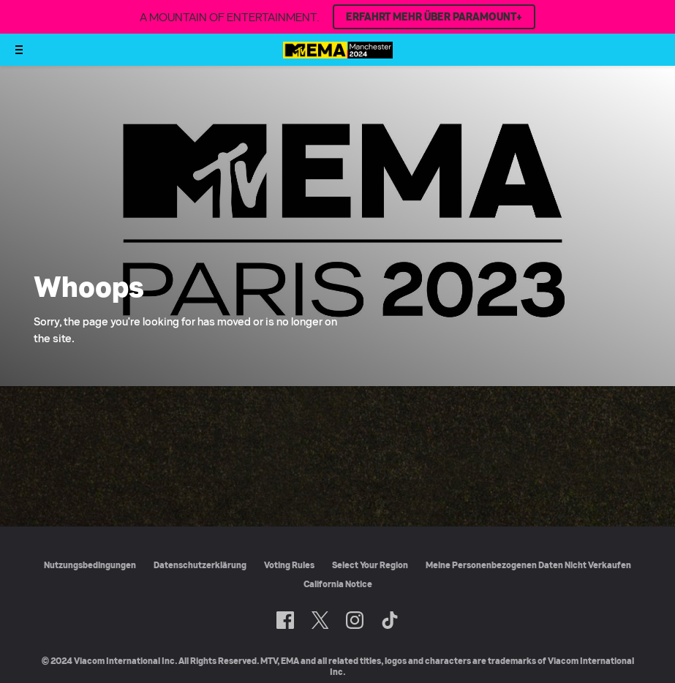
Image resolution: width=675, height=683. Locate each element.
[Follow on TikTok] (390, 620)
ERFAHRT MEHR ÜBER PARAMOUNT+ (434, 17)
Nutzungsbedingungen (90, 564)
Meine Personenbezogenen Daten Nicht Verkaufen (528, 564)
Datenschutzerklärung (200, 564)
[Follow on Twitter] (320, 620)
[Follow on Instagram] (354, 620)
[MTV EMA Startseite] (338, 54)
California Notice (337, 583)
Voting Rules (289, 564)
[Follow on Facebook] (285, 620)
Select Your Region (370, 564)
